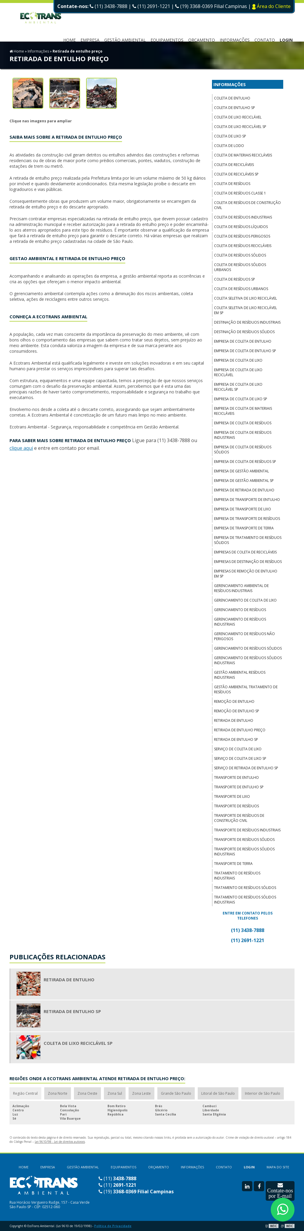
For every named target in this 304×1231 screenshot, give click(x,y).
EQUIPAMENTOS (167, 40)
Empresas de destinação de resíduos (248, 561)
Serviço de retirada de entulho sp (246, 767)
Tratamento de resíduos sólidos (245, 887)
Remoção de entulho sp (236, 710)
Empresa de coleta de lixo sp (240, 398)
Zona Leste (141, 1093)
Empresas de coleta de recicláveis (245, 552)
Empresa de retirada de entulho (244, 490)
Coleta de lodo (229, 145)
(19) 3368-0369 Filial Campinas (211, 6)
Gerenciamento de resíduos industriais (240, 622)
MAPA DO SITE (278, 1167)
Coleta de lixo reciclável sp (240, 126)
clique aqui (21, 448)
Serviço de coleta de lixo (238, 748)
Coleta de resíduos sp (234, 279)
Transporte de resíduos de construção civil (239, 818)
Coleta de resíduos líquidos (241, 226)
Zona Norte (57, 1093)
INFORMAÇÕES (235, 40)
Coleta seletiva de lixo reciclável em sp (245, 310)
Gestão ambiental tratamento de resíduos (246, 689)
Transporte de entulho (236, 777)
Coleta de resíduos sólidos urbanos (240, 267)
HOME (69, 40)
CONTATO (264, 40)
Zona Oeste (87, 1093)
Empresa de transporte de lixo (242, 509)
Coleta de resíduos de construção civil (247, 205)
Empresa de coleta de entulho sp (245, 350)
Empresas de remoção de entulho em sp (245, 574)
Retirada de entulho (233, 720)
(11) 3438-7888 (108, 6)
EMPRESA (89, 40)
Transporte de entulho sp (239, 786)
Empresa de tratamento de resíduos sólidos (247, 540)
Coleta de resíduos (232, 183)
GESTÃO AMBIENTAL (83, 1167)
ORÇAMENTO (201, 40)
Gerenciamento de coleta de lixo (245, 600)
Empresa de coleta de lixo (238, 360)
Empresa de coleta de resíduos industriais (242, 435)
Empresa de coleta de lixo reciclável (238, 372)
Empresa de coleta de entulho (242, 341)
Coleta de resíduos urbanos (241, 288)
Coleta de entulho (232, 98)
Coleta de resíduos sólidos (240, 255)
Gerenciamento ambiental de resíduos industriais (241, 588)
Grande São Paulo (176, 1093)
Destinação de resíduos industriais (247, 322)
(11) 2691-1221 (151, 6)
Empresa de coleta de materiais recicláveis (243, 411)
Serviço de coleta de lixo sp (240, 758)
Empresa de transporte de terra (244, 528)
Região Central (25, 1093)
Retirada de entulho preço (239, 729)
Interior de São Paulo (262, 1093)
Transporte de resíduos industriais (247, 830)
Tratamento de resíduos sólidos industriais (245, 900)
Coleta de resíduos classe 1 (240, 193)
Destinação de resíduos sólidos (244, 331)
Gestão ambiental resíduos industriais (239, 675)
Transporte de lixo (232, 796)
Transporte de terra (233, 863)
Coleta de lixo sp (230, 136)
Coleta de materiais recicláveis (243, 155)
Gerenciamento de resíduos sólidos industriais (248, 660)
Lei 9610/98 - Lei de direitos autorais (60, 1142)
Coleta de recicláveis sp (236, 174)
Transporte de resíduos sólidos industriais (244, 851)
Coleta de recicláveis (234, 164)
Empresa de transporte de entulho (247, 499)
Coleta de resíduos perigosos (242, 236)
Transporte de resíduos (236, 805)
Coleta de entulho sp (234, 107)
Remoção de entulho (234, 701)
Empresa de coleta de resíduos (242, 422)
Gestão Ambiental (125, 40)
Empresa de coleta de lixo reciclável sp (238, 387)
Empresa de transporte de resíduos (247, 518)
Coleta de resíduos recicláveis (242, 245)
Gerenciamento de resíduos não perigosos (244, 636)
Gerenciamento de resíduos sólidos (248, 648)
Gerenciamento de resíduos (240, 609)
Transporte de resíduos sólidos (244, 839)
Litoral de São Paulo (218, 1093)
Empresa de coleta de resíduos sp (245, 461)
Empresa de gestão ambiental (241, 471)
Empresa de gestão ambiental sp (244, 480)
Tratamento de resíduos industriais (237, 876)
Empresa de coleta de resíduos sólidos (242, 449)
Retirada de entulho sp (236, 739)
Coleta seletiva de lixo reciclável (245, 298)
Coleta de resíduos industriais (243, 217)
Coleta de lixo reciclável (238, 117)
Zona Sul (114, 1093)
